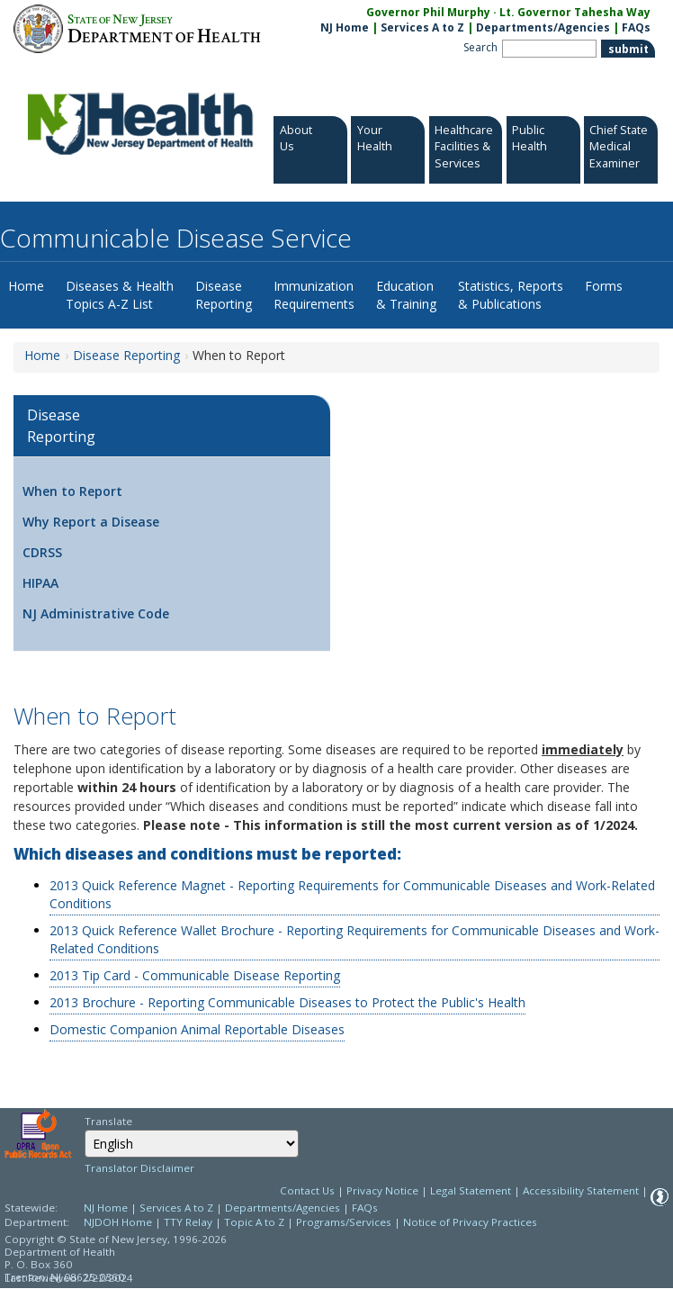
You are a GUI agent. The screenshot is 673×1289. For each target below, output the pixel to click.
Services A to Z (422, 27)
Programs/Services (343, 1222)
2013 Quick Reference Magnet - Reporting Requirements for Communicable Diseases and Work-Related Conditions (352, 894)
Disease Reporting (223, 294)
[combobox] (192, 1144)
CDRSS (42, 552)
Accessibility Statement (581, 1190)
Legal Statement (470, 1190)
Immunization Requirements (314, 294)
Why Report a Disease (90, 521)
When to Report (72, 491)
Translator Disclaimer (139, 1168)
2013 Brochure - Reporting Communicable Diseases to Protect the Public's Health (287, 1002)
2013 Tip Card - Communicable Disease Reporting (194, 975)
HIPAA (40, 582)
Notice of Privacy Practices (470, 1222)
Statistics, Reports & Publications (510, 294)
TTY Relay (189, 1222)
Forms (604, 285)
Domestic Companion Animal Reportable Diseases (197, 1029)
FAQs (365, 1207)
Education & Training (406, 294)
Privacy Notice (382, 1190)
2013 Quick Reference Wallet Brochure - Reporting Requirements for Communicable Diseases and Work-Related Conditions (354, 939)
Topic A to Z (254, 1222)
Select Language (84, 1129)
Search (480, 47)
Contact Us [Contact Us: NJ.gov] (307, 1190)
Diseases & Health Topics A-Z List (120, 294)
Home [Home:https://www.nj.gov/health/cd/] (42, 355)
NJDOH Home (118, 1222)
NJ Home (344, 27)
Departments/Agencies (543, 27)
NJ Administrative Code (95, 613)
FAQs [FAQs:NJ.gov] (636, 27)
